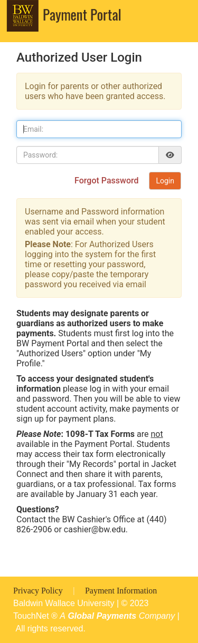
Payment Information (121, 590)
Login (165, 181)
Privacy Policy (39, 590)
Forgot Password (107, 181)
